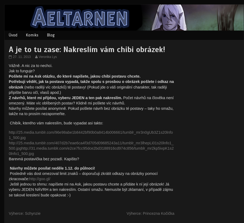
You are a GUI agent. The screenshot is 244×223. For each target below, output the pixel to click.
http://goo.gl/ (39, 179)
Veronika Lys (47, 57)
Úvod (13, 35)
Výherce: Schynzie (24, 213)
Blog (51, 35)
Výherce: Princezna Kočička (150, 213)
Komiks (32, 35)
